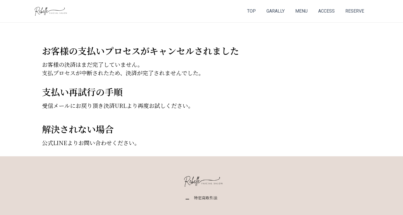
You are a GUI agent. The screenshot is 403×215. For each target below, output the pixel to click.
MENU (305, 11)
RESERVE (355, 11)
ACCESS (329, 11)
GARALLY (281, 11)
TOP (259, 11)
